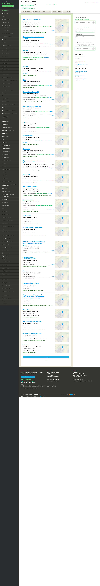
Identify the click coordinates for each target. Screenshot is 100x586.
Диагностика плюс (28, 200)
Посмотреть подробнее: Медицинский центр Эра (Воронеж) (34, 234)
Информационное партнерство (53, 376)
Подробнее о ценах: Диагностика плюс (30, 211)
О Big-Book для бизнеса (51, 373)
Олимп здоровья (28, 135)
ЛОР (3, 163)
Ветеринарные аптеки (7, 127)
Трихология (5, 65)
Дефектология (5, 205)
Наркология (5, 62)
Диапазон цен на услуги (52, 4)
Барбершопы (5, 223)
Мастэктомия (68, 11)
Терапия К (26, 345)
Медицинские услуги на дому (8, 110)
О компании (49, 378)
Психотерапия (6, 282)
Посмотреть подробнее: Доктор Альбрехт (31, 317)
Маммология (5, 10)
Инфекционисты (6, 172)
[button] (67, 394)
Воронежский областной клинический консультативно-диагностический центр (34, 243)
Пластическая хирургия (7, 77)
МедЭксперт (26, 174)
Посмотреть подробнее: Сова (28, 87)
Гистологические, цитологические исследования (9, 184)
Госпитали (4, 177)
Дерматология (6, 252)
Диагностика (37, 11)
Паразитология (5, 98)
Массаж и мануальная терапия (9, 113)
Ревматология (5, 74)
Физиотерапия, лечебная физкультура (7, 120)
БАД (3, 208)
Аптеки (4, 211)
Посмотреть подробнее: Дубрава (29, 59)
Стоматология (6, 86)
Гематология (5, 273)
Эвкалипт (25, 271)
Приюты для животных (7, 237)
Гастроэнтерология (6, 83)
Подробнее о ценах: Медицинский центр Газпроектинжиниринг (35, 266)
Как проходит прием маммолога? (28, 8)
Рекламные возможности (26, 379)
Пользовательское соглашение (53, 379)
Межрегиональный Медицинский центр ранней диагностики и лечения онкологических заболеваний (33, 296)
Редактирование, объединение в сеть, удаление (82, 381)
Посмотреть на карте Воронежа (28, 5)
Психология (5, 53)
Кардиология (5, 267)
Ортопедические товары (8, 225)
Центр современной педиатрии (32, 106)
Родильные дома (6, 151)
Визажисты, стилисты (7, 220)
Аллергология (5, 249)
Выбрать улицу (79, 34)
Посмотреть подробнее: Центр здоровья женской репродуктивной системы (37, 195)
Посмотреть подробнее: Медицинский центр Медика (33, 290)
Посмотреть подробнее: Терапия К (29, 352)
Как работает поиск (77, 378)
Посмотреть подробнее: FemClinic (29, 75)
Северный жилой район (80, 79)
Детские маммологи (58, 11)
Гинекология (5, 29)
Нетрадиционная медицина (8, 104)
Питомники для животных (8, 234)
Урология (4, 38)
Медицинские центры (7, 32)
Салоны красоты (6, 148)
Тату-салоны (5, 136)
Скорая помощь (6, 145)
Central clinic (26, 149)
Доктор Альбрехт (28, 310)
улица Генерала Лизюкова (81, 64)
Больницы (5, 56)
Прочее (4, 303)
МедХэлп (25, 122)
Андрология (5, 255)
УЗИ (4, 16)
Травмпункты (5, 294)
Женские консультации (7, 35)
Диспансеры (5, 199)
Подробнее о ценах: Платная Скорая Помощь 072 (32, 101)
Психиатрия (5, 154)
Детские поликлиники (7, 297)
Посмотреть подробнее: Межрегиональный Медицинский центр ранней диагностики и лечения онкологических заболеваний (39, 305)
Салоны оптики (6, 231)
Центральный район (80, 75)
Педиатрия (5, 279)
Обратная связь (50, 375)
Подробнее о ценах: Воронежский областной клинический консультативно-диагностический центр (39, 252)
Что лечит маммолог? (26, 6)
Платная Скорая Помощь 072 (31, 92)
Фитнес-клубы (6, 191)
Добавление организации (78, 379)
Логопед (4, 166)
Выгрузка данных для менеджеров (28, 381)
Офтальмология (6, 59)
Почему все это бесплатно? (78, 373)
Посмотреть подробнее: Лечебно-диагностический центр (34, 340)
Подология (5, 264)
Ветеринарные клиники (7, 89)
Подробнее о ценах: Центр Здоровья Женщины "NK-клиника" (35, 32)
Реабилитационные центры (8, 291)
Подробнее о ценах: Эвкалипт (29, 278)
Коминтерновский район (81, 71)
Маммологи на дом (47, 11)
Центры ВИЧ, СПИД (6, 285)
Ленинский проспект (80, 57)
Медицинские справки (7, 288)
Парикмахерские (6, 160)
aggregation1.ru (42, 396)
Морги (4, 107)
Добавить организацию (7, 6)
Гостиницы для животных (8, 180)
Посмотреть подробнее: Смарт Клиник (30, 223)
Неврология (5, 101)
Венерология (5, 258)
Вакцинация (5, 124)
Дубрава (25, 50)
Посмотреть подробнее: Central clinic (30, 156)
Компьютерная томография (8, 47)
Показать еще (46, 357)
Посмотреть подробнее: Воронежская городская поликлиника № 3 (35, 170)
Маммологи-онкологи (26, 11)
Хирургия (4, 174)
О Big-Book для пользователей (53, 372)
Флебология (5, 50)
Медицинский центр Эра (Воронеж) (33, 227)
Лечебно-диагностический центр (32, 333)
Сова (24, 80)
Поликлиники (5, 22)
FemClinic (25, 66)
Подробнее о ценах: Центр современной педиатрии (33, 117)
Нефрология (5, 68)
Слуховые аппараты (7, 228)
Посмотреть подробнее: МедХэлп (29, 131)
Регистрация (75, 372)
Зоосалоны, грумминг (7, 240)
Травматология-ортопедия (8, 130)
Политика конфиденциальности (53, 381)
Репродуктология (6, 261)
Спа (3, 139)
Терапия (4, 133)
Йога (3, 41)
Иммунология (5, 276)
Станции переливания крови (8, 300)
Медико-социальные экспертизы (9, 80)
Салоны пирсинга (6, 217)
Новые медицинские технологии (32, 321)
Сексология (5, 92)
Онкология (5, 13)
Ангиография (5, 214)
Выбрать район (79, 29)
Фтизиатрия (5, 116)
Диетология (5, 202)
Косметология (6, 169)
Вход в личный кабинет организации (91, 1)
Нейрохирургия (6, 270)
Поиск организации (76, 376)
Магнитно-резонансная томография (6, 26)
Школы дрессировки (6, 246)
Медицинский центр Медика (31, 283)
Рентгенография (6, 19)
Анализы (4, 71)
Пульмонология (6, 95)
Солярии (4, 142)
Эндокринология (6, 44)
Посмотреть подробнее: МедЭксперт (30, 182)
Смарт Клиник (27, 215)
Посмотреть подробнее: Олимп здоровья (31, 144)
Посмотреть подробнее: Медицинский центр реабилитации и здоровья (36, 46)
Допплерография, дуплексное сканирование (8, 195)
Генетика (4, 188)
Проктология (5, 157)
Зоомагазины (5, 243)
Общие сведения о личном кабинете (80, 375)
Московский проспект (80, 60)
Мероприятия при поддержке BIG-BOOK (28, 382)
